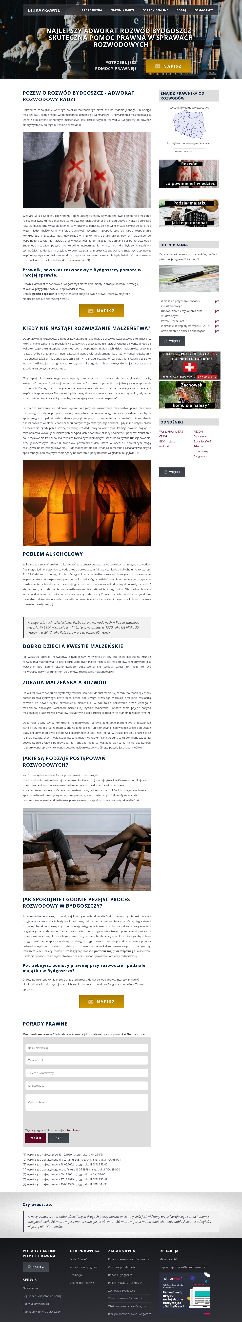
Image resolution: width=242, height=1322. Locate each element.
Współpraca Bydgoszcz (84, 1267)
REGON (198, 431)
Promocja (76, 1275)
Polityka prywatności (36, 1304)
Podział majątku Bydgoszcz (125, 1283)
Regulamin (73, 1130)
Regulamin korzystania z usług (42, 1296)
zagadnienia (92, 10)
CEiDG (163, 436)
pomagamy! (203, 10)
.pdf (217, 301)
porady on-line (155, 10)
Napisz (172, 66)
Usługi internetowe (82, 1283)
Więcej (174, 341)
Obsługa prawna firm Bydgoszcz (128, 1306)
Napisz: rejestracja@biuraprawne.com (183, 1267)
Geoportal (200, 436)
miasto (207, 143)
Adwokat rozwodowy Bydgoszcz (201, 451)
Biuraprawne (44, 10)
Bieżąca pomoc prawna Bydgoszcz (129, 1314)
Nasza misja (30, 1288)
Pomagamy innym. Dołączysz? (41, 1311)
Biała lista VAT (203, 441)
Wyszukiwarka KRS (171, 431)
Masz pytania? (168, 1259)
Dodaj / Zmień (78, 1259)
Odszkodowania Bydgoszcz (125, 1298)
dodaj (181, 10)
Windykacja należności (122, 1267)
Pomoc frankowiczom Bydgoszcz (128, 1259)
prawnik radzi (122, 10)
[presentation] (50, 1121)
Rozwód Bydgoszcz (120, 1275)
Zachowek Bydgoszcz (121, 1290)
